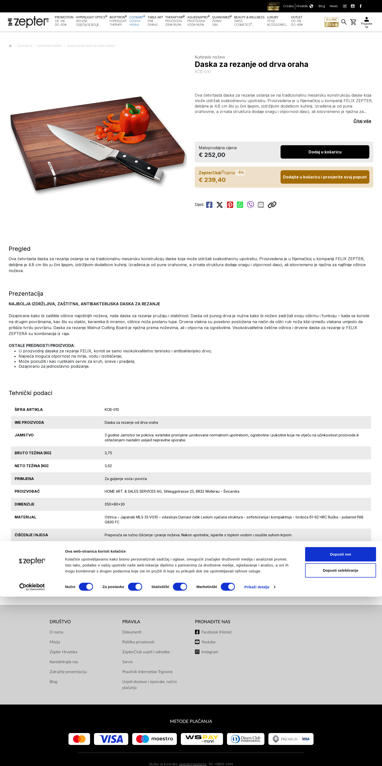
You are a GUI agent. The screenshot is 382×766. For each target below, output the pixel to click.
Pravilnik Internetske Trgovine (147, 673)
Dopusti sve (340, 723)
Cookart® (25, 47)
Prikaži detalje (257, 756)
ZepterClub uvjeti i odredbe (146, 653)
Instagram (209, 653)
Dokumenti (131, 634)
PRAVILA (131, 623)
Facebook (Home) (216, 634)
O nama (56, 634)
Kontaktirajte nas (64, 663)
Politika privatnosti (138, 644)
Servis (127, 663)
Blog (53, 683)
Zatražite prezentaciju (68, 673)
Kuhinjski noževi (50, 47)
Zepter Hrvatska (63, 653)
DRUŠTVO (60, 623)
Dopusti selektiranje (340, 740)
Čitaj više (362, 122)
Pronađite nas (212, 623)
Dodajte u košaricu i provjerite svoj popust (325, 178)
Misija (55, 644)
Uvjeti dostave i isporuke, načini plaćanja (149, 686)
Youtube (208, 644)
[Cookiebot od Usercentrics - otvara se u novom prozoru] (32, 756)
